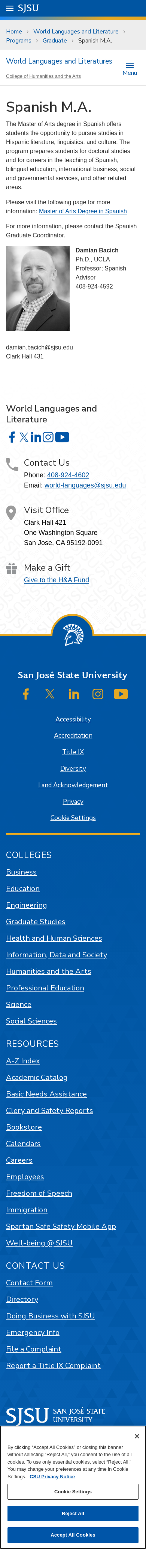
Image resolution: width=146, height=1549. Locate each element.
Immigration (27, 1210)
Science (18, 1004)
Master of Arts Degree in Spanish (83, 211)
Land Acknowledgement (73, 785)
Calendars (23, 1144)
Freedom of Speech (39, 1193)
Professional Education (45, 988)
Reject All (73, 1513)
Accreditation (73, 735)
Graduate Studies (36, 922)
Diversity (73, 768)
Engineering (26, 905)
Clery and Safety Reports (49, 1111)
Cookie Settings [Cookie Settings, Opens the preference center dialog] (73, 1491)
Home (14, 31)
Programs (18, 40)
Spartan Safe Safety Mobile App (61, 1226)
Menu (129, 72)
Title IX (73, 752)
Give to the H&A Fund (56, 580)
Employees (25, 1177)
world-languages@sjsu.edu (85, 485)
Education (23, 889)
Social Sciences (31, 1021)
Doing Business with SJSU (50, 1316)
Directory (22, 1299)
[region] (73, 1487)
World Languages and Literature (76, 31)
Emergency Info (33, 1332)
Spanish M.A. (95, 40)
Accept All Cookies (73, 1535)
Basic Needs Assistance (46, 1094)
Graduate (55, 40)
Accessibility (73, 719)
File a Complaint (33, 1349)
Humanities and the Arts (48, 971)
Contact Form (29, 1283)
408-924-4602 (68, 475)
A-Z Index (23, 1061)
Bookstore (24, 1127)
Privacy (73, 801)
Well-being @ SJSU (39, 1243)
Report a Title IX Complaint (53, 1366)
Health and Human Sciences (54, 938)
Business (21, 872)
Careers (19, 1160)
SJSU (28, 8)
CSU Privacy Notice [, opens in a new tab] (52, 1476)
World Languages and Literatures (59, 61)
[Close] (137, 1436)
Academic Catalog (37, 1077)
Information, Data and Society (56, 955)
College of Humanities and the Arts (43, 76)
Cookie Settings (73, 818)
